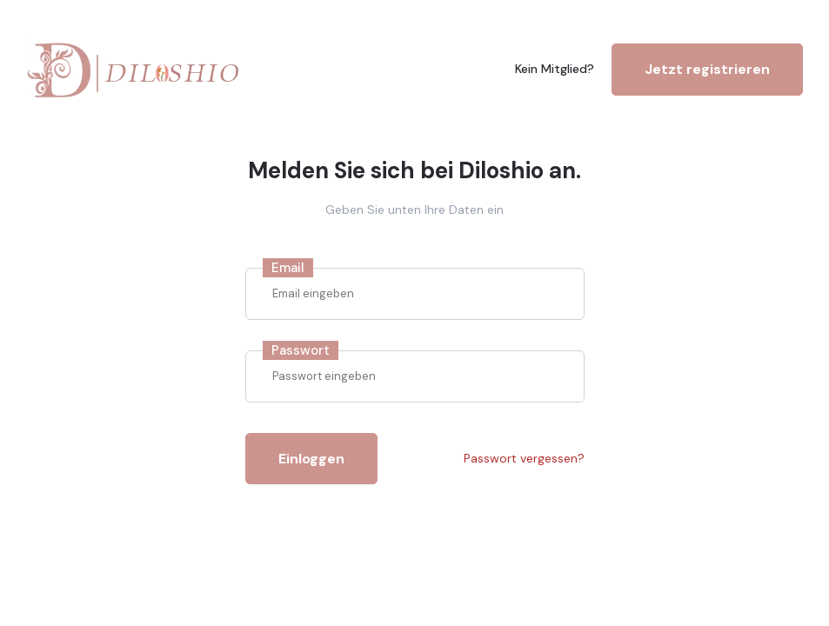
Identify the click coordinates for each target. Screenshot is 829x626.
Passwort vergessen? (524, 458)
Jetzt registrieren (707, 69)
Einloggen (311, 459)
